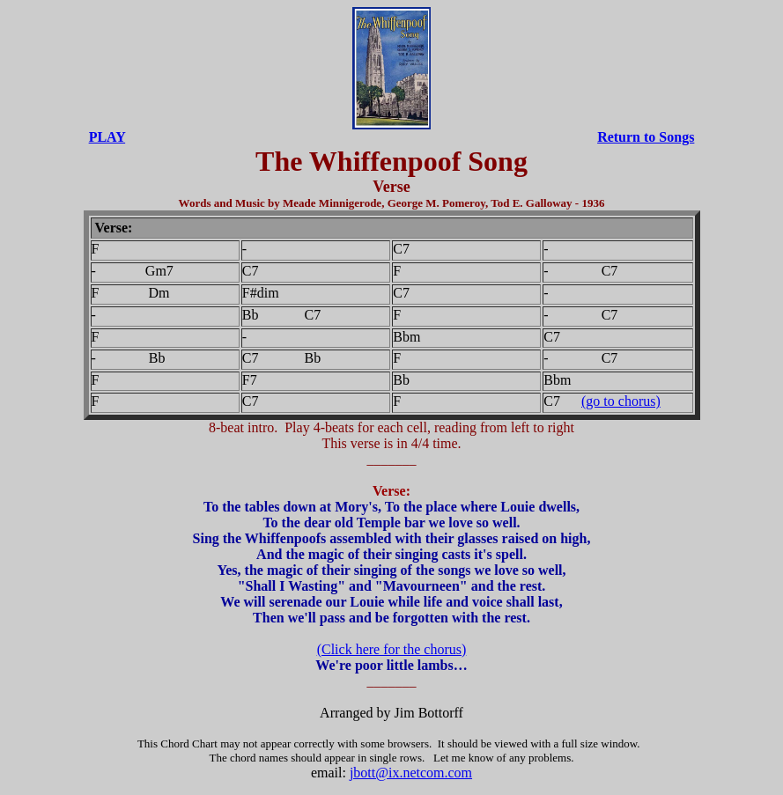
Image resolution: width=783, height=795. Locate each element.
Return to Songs (645, 136)
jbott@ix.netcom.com (411, 772)
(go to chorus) (621, 401)
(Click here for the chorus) (392, 649)
